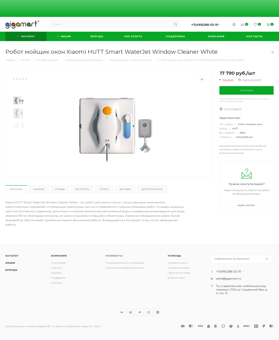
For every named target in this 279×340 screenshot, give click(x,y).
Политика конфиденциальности (125, 267)
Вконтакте (121, 312)
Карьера (56, 272)
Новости (56, 267)
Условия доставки (179, 267)
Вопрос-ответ (176, 277)
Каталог (12, 255)
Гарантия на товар (179, 272)
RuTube (130, 312)
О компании (58, 262)
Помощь (174, 255)
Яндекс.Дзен (158, 312)
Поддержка (58, 277)
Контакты (57, 282)
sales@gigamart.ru (228, 278)
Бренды (11, 269)
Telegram (139, 312)
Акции (10, 262)
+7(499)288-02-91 (204, 25)
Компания (59, 255)
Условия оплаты (177, 262)
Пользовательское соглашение (125, 262)
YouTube (148, 312)
